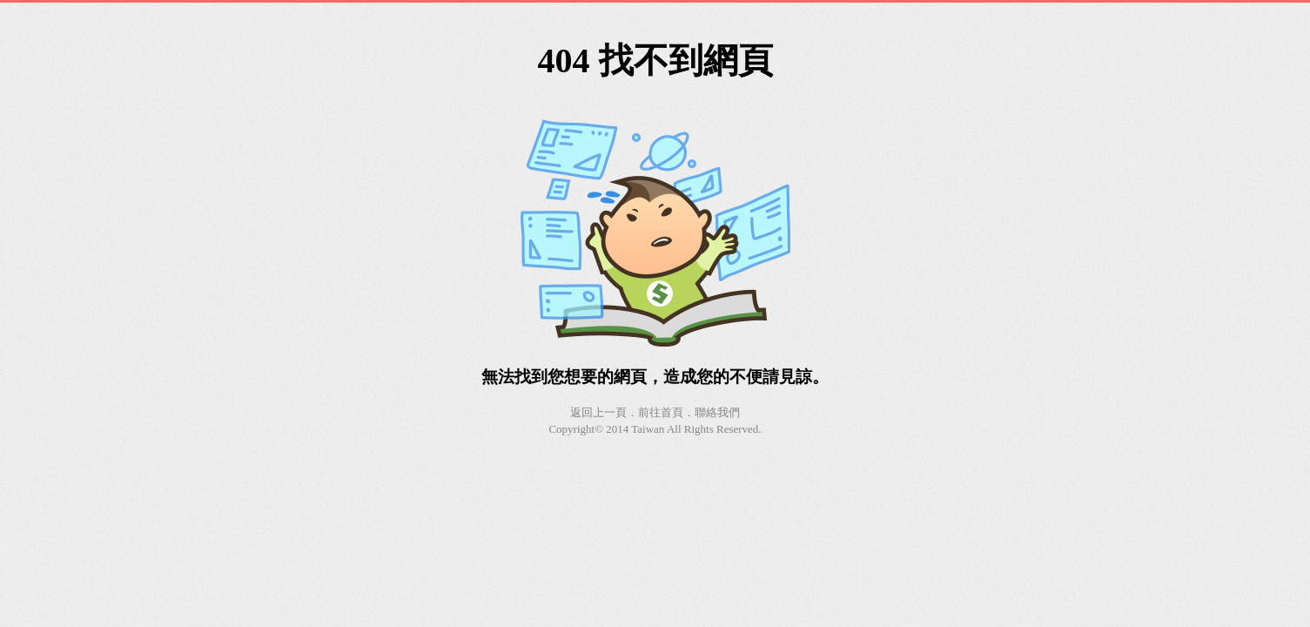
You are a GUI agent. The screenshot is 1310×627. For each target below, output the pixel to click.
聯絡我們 (717, 412)
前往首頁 (660, 412)
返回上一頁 (598, 412)
